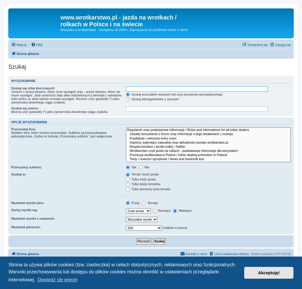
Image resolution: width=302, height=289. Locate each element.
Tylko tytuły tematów (143, 184)
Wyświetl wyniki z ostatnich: (33, 218)
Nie (144, 167)
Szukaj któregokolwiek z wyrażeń (152, 99)
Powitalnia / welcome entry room (208, 139)
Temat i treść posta (142, 174)
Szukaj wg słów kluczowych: (33, 88)
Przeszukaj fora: (23, 129)
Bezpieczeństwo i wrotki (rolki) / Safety (208, 147)
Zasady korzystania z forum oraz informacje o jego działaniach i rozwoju (208, 134)
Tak (131, 167)
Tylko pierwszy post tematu (148, 189)
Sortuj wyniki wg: (24, 210)
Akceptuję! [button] (269, 272)
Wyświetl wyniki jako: (27, 203)
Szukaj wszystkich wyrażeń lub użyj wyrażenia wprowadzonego (174, 94)
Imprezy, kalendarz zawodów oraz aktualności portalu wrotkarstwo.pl (208, 143)
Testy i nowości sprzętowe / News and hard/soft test (208, 159)
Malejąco (182, 210)
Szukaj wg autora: (25, 108)
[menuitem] (37, 44)
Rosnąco (161, 210)
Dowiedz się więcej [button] (57, 279)
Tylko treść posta (141, 179)
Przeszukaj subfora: (26, 167)
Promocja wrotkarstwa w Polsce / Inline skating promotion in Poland (208, 155)
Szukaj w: (18, 174)
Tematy (150, 203)
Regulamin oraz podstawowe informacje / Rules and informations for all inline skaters (208, 130)
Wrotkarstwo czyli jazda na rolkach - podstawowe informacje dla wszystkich (208, 151)
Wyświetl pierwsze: (26, 227)
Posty (133, 203)
